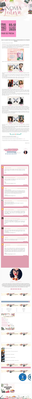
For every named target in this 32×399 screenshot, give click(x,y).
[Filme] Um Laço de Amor (8, 348)
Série (23, 311)
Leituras (9, 310)
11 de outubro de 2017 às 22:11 (22, 177)
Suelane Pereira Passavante (10, 177)
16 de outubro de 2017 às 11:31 (22, 219)
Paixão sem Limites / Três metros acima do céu (11, 351)
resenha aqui (4, 45)
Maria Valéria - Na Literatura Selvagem (12, 218)
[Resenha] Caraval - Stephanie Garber (10, 357)
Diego (6, 188)
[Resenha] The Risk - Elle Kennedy (9, 354)
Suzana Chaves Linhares (9, 209)
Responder (25, 174)
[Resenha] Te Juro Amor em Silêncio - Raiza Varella (12, 360)
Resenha (9, 311)
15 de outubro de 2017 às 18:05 (22, 209)
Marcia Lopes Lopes (8, 200)
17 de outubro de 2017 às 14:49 (22, 237)
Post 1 (13, 47)
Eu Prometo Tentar (8, 150)
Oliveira (6, 237)
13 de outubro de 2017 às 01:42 (22, 188)
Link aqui (23, 138)
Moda (24, 310)
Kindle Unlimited (14, 150)
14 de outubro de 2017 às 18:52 (22, 200)
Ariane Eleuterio (8, 167)
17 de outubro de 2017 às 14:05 (22, 228)
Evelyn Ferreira (8, 228)
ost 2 (16, 47)
